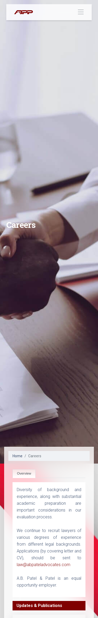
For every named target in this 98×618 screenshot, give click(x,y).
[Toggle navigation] (81, 12)
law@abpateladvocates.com (43, 564)
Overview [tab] (24, 473)
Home (17, 456)
